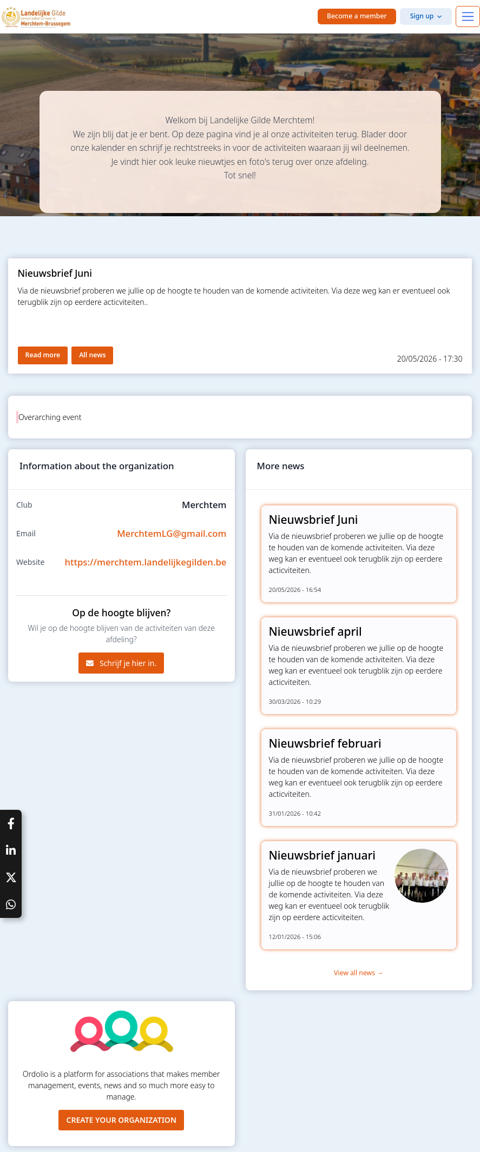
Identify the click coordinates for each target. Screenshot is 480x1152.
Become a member (357, 16)
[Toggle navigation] (468, 16)
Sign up (422, 16)
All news (92, 354)
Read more (43, 354)
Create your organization (121, 1120)
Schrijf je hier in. (121, 663)
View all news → (359, 972)
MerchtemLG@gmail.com (171, 533)
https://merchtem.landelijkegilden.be (146, 562)
